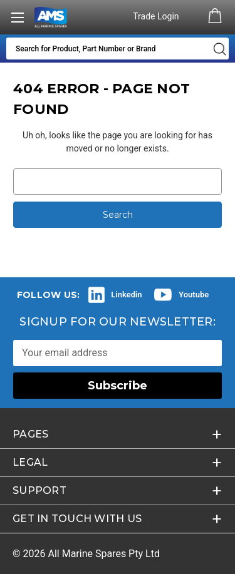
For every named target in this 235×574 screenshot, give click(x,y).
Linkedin (126, 294)
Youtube (194, 294)
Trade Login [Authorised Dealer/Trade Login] (157, 16)
